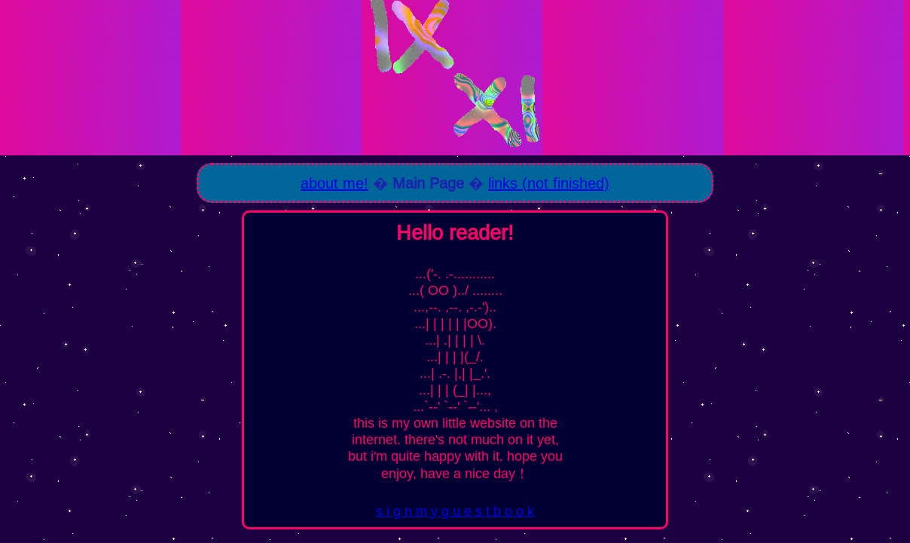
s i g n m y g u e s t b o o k (455, 511)
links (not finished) (548, 183)
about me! (334, 183)
